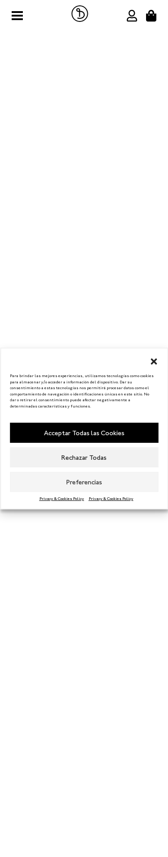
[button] (153, 359)
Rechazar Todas (84, 458)
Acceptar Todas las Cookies (84, 433)
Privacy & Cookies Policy (61, 498)
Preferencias (84, 482)
